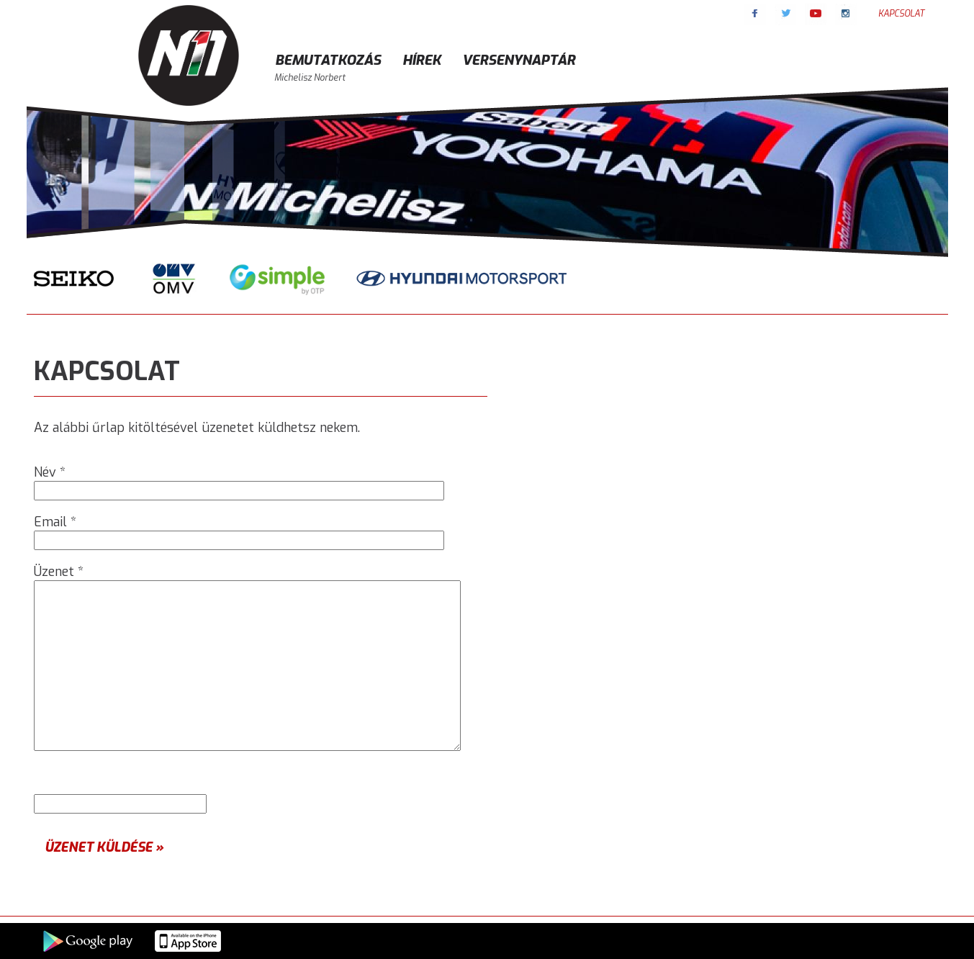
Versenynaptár (518, 60)
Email (55, 522)
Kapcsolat (901, 13)
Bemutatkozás (328, 60)
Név (50, 472)
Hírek (421, 60)
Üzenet (59, 571)
